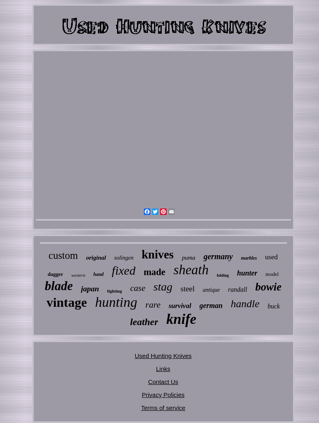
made (154, 272)
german (211, 306)
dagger (55, 274)
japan (90, 288)
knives (157, 254)
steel (187, 288)
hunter (247, 273)
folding (223, 275)
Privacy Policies (163, 394)
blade (59, 286)
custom (63, 255)
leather (144, 322)
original (96, 257)
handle (245, 304)
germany (218, 256)
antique (211, 290)
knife (181, 319)
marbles (249, 258)
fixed (123, 270)
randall (237, 289)
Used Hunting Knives (163, 355)
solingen (123, 258)
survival (180, 306)
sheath (191, 269)
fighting (114, 291)
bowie (268, 287)
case (137, 288)
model (272, 274)
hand (98, 274)
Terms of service (163, 407)
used (271, 257)
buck (273, 306)
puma (188, 257)
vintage (66, 302)
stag (163, 286)
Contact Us (163, 381)
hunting (116, 302)
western (78, 275)
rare (153, 304)
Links (163, 368)
